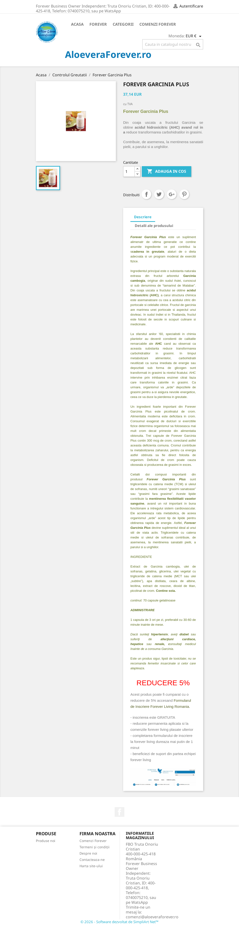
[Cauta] (172, 44)
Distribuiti (146, 194)
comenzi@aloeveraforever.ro (152, 917)
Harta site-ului (91, 866)
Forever (98, 24)
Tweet (159, 194)
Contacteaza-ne (92, 859)
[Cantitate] (129, 171)
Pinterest (184, 194)
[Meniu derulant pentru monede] (194, 36)
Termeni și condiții (95, 847)
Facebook (119, 812)
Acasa (77, 24)
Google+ (171, 194)
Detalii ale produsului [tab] (154, 225)
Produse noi (45, 840)
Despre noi (88, 853)
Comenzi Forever (157, 24)
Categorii (123, 24)
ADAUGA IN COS (166, 171)
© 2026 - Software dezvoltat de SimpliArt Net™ (119, 921)
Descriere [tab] (142, 216)
